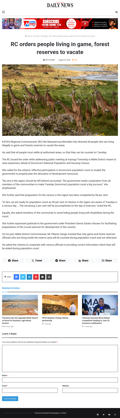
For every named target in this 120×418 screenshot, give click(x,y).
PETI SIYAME (50, 60)
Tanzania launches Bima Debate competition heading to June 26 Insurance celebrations (96, 320)
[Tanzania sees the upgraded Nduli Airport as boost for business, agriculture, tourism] (20, 305)
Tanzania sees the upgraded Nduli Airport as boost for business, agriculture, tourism (20, 320)
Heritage (44, 36)
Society (36, 36)
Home (28, 36)
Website (65, 386)
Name (5, 375)
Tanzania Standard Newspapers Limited (50, 413)
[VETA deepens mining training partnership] (60, 305)
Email (5, 386)
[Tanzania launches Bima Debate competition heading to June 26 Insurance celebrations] (100, 305)
